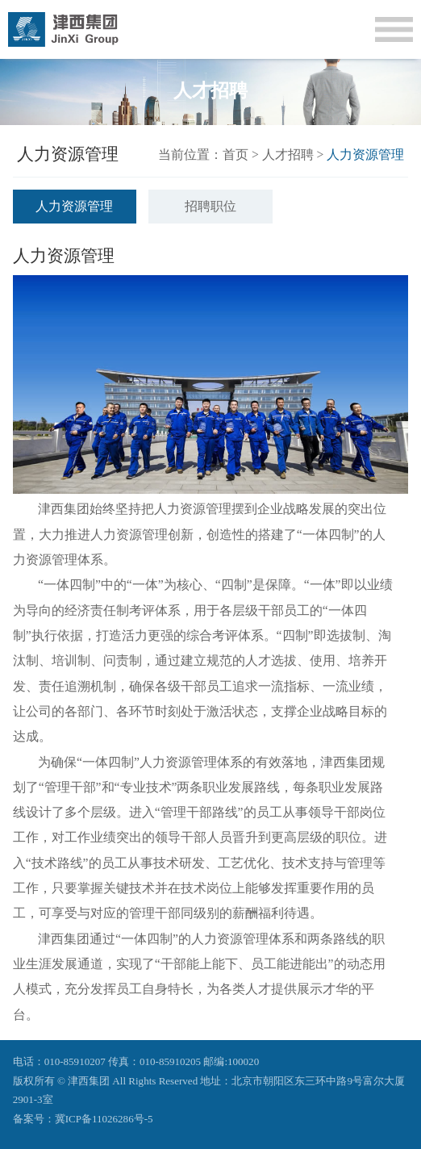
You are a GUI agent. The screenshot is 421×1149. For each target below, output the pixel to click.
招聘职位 (210, 206)
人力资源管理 (74, 206)
